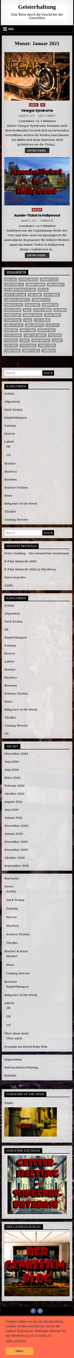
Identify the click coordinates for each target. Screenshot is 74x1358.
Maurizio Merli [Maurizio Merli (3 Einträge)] (46, 330)
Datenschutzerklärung (21, 1067)
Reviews (10, 479)
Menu (11, 29)
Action (9, 393)
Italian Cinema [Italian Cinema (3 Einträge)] (52, 315)
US (42, 104)
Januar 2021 (13, 817)
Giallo (8, 585)
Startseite (11, 878)
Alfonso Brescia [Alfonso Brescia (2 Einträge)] (28, 279)
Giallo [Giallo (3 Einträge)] (27, 310)
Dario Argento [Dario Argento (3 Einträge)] (56, 284)
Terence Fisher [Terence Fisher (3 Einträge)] (47, 345)
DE (8, 446)
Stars (8, 495)
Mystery (10, 471)
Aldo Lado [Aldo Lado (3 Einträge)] (10, 279)
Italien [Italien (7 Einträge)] (27, 320)
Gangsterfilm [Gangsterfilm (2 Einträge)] (12, 310)
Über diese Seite (16, 1033)
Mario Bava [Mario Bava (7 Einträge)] (11, 330)
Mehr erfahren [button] (16, 1341)
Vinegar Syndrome (37, 110)
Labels (33, 104)
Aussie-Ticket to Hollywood (37, 215)
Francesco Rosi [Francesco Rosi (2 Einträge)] (13, 305)
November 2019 (16, 850)
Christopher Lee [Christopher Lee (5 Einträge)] (14, 284)
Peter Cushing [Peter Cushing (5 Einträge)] (13, 335)
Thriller (10, 511)
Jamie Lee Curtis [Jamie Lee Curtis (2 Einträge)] (13, 325)
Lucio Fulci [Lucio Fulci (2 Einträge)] (52, 325)
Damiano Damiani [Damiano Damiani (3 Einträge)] (35, 284)
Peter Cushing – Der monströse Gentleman (36, 553)
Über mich (14, 1038)
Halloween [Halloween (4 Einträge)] (60, 310)
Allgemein (12, 401)
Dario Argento (14, 577)
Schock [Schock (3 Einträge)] (25, 340)
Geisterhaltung (37, 7)
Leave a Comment (46, 116)
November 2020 (16, 825)
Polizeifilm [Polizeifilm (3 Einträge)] (55, 335)
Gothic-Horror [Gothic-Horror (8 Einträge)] (42, 310)
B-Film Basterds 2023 (20, 561)
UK (8, 1016)
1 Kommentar (46, 220)
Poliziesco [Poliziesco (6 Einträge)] (11, 340)
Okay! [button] (19, 1351)
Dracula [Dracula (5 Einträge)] (43, 290)
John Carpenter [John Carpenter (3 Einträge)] (34, 325)
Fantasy (10, 425)
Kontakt (10, 1075)
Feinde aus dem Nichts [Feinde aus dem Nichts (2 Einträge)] (17, 300)
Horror (9, 433)
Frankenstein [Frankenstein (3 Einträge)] (50, 305)
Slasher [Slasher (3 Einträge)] (57, 340)
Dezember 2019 (16, 842)
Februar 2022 (14, 785)
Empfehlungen (15, 417)
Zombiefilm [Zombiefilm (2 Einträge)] (48, 350)
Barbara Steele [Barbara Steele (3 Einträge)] (49, 279)
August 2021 (13, 801)
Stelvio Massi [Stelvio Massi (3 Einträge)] (28, 345)
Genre (9, 886)
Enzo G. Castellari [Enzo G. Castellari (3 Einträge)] (15, 295)
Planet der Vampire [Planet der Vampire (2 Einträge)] (35, 335)
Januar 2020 (13, 833)
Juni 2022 (11, 769)
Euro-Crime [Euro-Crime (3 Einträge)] (35, 295)
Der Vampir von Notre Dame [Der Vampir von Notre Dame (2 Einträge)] (20, 290)
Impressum (13, 1059)
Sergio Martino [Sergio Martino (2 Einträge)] (40, 340)
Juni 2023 (11, 761)
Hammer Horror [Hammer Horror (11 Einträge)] (32, 315)
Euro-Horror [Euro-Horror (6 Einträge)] (52, 295)
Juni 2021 (11, 809)
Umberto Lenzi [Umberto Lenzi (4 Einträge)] (31, 350)
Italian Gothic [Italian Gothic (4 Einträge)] (13, 320)
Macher (37, 209)
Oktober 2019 (14, 858)
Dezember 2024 (16, 753)
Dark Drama (13, 409)
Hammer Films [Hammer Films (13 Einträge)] (12, 315)
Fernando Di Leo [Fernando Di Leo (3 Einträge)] (41, 300)
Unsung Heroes (16, 519)
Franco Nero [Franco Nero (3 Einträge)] (32, 305)
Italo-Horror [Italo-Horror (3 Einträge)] (42, 320)
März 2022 (12, 777)
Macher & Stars (16, 951)
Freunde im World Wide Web (25, 1047)
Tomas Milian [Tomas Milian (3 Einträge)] (12, 350)
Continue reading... (38, 151)
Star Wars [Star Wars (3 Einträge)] (11, 345)
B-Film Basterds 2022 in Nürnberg (30, 569)
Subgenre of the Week (20, 503)
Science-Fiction (15, 487)
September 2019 (16, 866)
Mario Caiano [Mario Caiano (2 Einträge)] (28, 330)
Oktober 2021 (14, 793)
